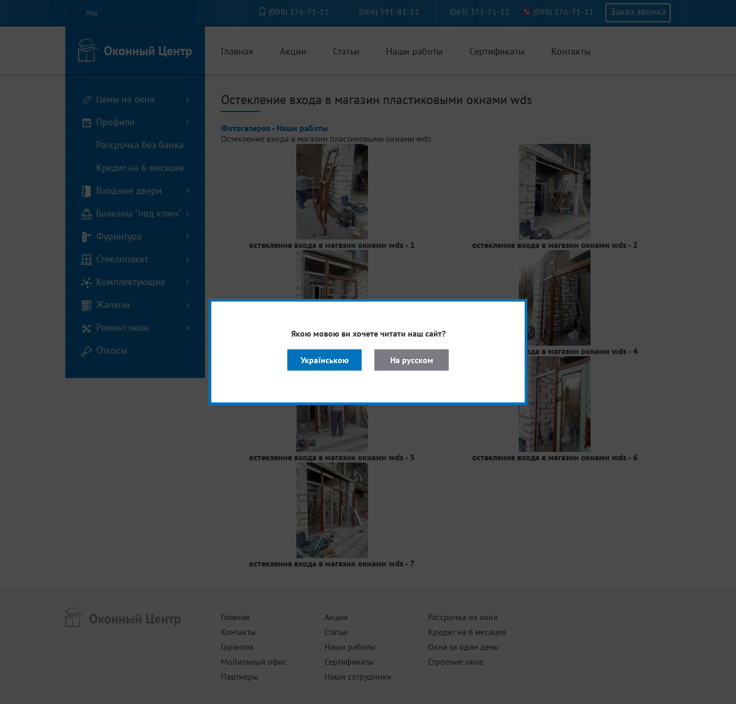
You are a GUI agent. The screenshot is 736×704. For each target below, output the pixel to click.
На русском (411, 360)
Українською (325, 360)
